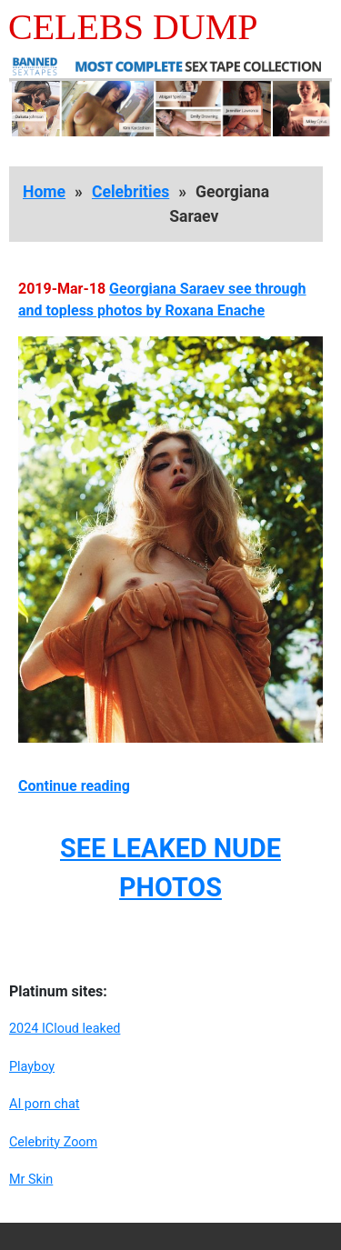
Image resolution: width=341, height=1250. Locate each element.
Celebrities (130, 192)
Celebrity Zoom (53, 1142)
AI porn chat (44, 1104)
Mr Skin (31, 1179)
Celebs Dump (133, 26)
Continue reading (74, 786)
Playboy (32, 1067)
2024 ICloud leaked (64, 1028)
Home (44, 192)
